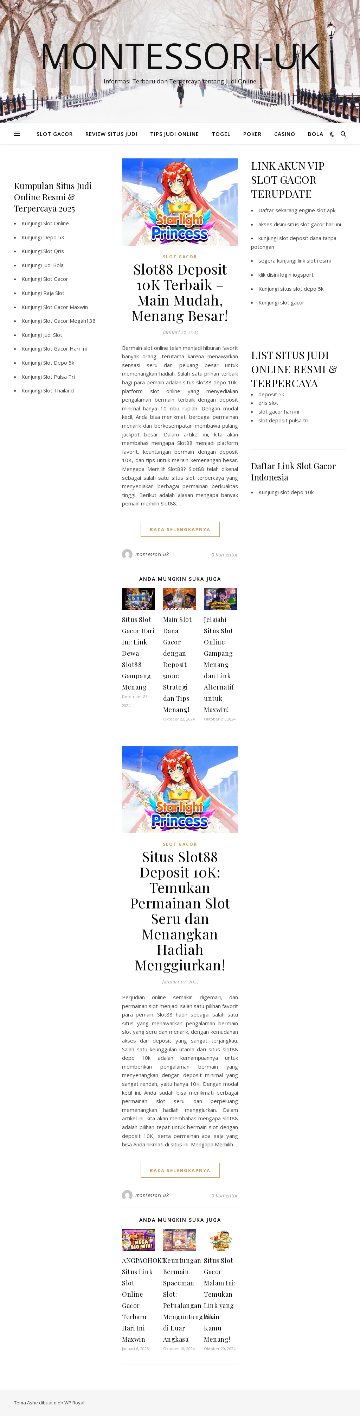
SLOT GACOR (55, 133)
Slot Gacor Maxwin (65, 306)
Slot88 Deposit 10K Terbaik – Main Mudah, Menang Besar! (180, 292)
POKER (252, 133)
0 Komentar (224, 554)
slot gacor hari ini (278, 411)
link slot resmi (314, 260)
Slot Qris (53, 250)
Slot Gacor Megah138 (69, 320)
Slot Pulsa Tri (59, 376)
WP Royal (74, 1402)
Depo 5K (54, 237)
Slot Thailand (58, 390)
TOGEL (221, 133)
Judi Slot (52, 334)
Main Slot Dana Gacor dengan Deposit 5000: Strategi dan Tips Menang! (177, 664)
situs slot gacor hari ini (314, 224)
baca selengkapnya (180, 529)
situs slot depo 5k (301, 288)
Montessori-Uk (180, 55)
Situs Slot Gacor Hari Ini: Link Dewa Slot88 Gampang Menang (138, 653)
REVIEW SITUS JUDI (111, 133)
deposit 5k (271, 394)
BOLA (315, 133)
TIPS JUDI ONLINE (174, 133)
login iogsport (297, 274)
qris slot (268, 402)
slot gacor (292, 302)
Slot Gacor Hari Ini (65, 348)
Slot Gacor (55, 278)
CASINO (284, 133)
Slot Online (56, 223)
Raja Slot (53, 292)
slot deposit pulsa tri (283, 420)
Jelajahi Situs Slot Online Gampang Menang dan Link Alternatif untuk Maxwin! (219, 664)
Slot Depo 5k (58, 362)
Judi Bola (53, 265)
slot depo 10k (297, 492)
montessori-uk (152, 554)
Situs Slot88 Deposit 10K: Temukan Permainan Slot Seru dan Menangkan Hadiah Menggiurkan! (180, 910)
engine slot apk (317, 210)
